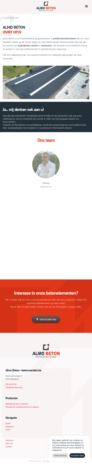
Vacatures (9, 440)
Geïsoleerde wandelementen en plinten (22, 407)
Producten (9, 426)
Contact (8, 446)
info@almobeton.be (13, 387)
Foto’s (7, 429)
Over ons (9, 443)
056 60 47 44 (10, 384)
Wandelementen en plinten (16, 403)
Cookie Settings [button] (60, 455)
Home (8, 423)
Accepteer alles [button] (77, 455)
